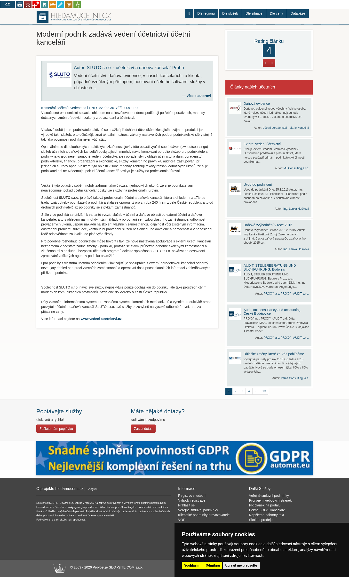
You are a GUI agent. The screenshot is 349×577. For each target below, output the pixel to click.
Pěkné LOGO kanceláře (267, 510)
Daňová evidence (257, 103)
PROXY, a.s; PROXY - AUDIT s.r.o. (286, 293)
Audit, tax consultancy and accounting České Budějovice (272, 311)
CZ (7, 5)
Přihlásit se (186, 505)
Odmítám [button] (213, 565)
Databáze (298, 13)
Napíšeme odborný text (266, 515)
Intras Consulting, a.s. (295, 378)
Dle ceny (276, 13)
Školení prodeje (261, 520)
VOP (181, 520)
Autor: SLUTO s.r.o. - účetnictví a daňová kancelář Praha (129, 67)
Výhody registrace (191, 500)
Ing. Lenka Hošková (296, 208)
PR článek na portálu (265, 505)
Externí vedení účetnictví (262, 144)
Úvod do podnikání (258, 184)
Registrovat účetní (192, 495)
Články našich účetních (252, 87)
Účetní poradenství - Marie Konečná (285, 127)
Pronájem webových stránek (270, 500)
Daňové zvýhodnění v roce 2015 (268, 225)
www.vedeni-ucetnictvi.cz (101, 319)
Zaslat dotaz (143, 429)
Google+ (92, 489)
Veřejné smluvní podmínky (198, 510)
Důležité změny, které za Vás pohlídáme (274, 354)
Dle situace (254, 13)
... (256, 391)
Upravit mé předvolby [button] (241, 565)
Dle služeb (230, 13)
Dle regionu (206, 13)
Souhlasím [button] (192, 565)
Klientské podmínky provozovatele (204, 515)
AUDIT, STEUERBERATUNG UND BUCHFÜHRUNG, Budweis (270, 267)
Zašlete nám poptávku (56, 429)
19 (264, 391)
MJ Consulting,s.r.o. (296, 168)
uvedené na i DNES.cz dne (90, 108)
